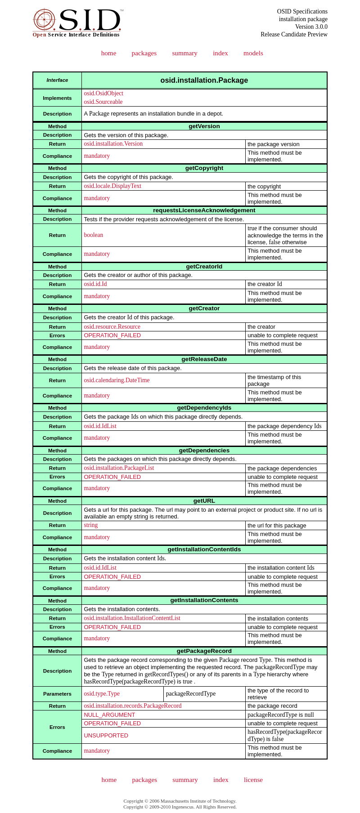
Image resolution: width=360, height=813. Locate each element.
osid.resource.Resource (112, 326)
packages (144, 53)
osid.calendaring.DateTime (116, 380)
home (109, 53)
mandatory (97, 155)
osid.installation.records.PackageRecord (132, 705)
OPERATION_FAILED (112, 335)
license (253, 779)
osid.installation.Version (113, 143)
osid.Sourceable (103, 101)
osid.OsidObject (103, 93)
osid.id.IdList (100, 426)
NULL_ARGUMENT (109, 714)
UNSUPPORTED (106, 735)
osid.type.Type (102, 693)
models (253, 53)
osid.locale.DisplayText (112, 186)
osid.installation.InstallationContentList (132, 618)
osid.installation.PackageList (119, 468)
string (91, 525)
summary (185, 53)
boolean (93, 235)
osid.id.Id (95, 284)
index (220, 53)
